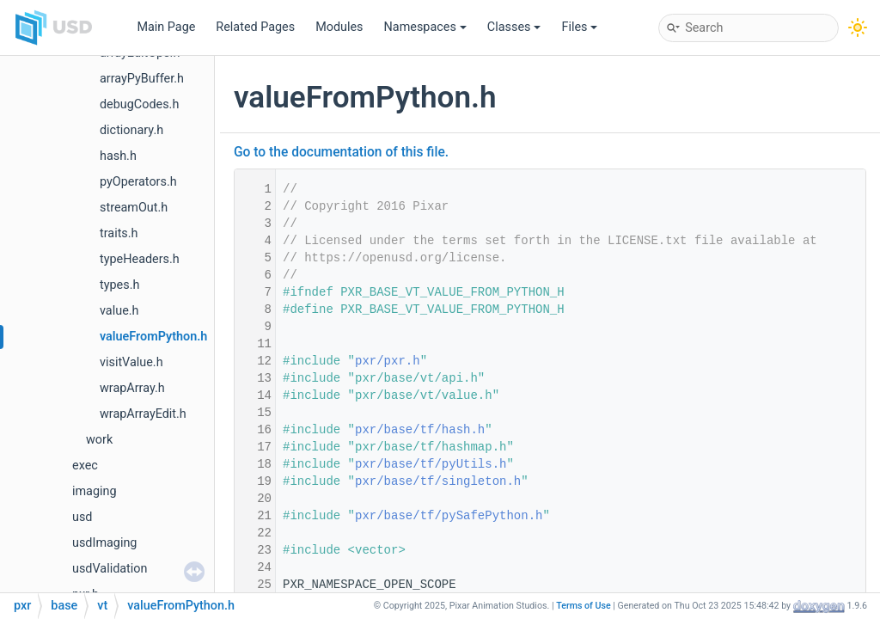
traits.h (119, 233)
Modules (339, 27)
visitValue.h (131, 362)
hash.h (118, 156)
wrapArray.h (132, 388)
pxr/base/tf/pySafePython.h (448, 516)
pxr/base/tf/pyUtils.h (430, 464)
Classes (514, 27)
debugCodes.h (139, 104)
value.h (119, 310)
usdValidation (109, 568)
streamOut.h (134, 207)
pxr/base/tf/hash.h (420, 430)
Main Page (166, 27)
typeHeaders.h (140, 259)
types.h (119, 285)
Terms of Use (583, 605)
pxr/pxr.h (387, 361)
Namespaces (425, 27)
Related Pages (255, 27)
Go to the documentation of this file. (341, 152)
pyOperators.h (138, 182)
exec (85, 465)
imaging (94, 491)
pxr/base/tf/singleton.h (438, 481)
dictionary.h (131, 130)
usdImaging (104, 543)
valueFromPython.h (153, 336)
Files (579, 27)
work (99, 439)
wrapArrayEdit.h (143, 414)
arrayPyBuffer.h (142, 78)
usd (82, 517)
